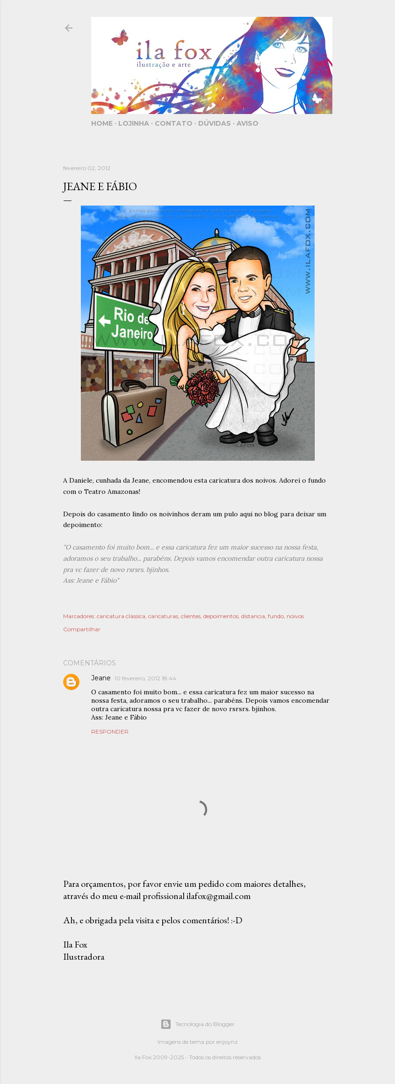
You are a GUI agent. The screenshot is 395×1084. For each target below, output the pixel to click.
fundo (276, 616)
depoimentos (220, 616)
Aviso (248, 123)
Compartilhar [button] (82, 629)
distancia (253, 616)
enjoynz (227, 1041)
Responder (110, 731)
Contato (174, 123)
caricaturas (163, 616)
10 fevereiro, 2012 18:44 (145, 678)
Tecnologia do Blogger (197, 1024)
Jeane (101, 678)
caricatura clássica (121, 616)
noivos (295, 616)
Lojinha (133, 123)
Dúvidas (214, 123)
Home (102, 123)
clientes (191, 616)
